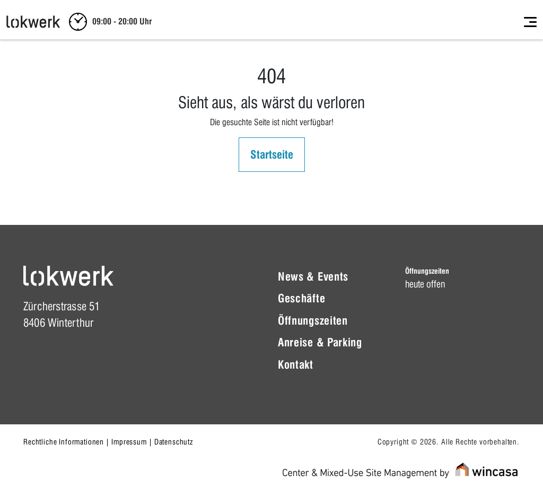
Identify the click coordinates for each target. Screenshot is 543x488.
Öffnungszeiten (313, 320)
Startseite (271, 154)
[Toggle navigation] (530, 21)
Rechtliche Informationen (63, 442)
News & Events (313, 276)
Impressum (129, 442)
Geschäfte (301, 298)
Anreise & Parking (320, 342)
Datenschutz (173, 442)
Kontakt (295, 364)
